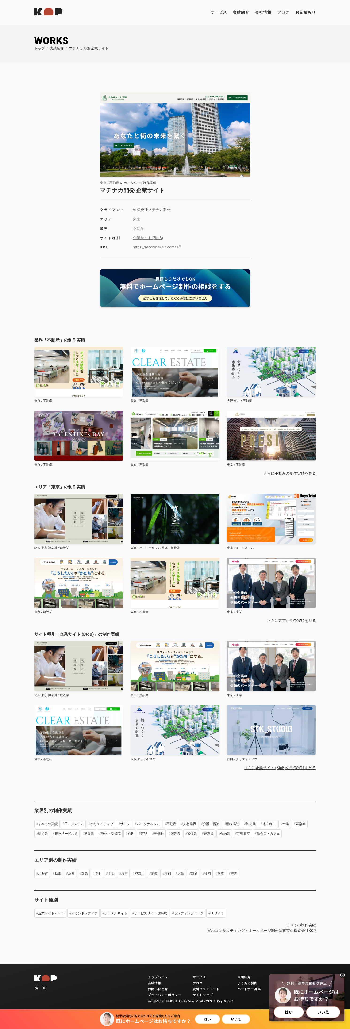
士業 (285, 824)
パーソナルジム (148, 824)
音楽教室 (243, 833)
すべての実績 (48, 824)
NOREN (171, 1001)
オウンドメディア (84, 913)
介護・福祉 (211, 824)
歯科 (130, 833)
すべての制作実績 (301, 925)
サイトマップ (203, 995)
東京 (103, 183)
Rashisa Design (188, 1001)
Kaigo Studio (225, 1001)
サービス (219, 12)
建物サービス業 (66, 833)
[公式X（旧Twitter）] (36, 988)
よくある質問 (248, 983)
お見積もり (305, 12)
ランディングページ (189, 913)
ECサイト (217, 913)
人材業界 (189, 824)
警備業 (192, 833)
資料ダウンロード (206, 989)
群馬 (84, 873)
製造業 (176, 833)
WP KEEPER (207, 1001)
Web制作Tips (156, 1001)
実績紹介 (241, 12)
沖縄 (234, 873)
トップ (39, 48)
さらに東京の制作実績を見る (291, 620)
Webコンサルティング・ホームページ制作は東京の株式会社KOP (261, 930)
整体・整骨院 (111, 833)
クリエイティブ (101, 824)
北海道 (43, 873)
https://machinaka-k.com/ (157, 247)
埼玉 (98, 873)
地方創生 (269, 824)
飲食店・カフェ (268, 833)
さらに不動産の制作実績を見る (289, 473)
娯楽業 (301, 824)
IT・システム (74, 824)
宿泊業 (43, 833)
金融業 (225, 833)
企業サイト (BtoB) (148, 238)
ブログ (283, 12)
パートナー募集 (249, 989)
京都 (167, 873)
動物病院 (232, 824)
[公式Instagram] (44, 988)
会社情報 (263, 12)
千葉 (111, 873)
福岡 (207, 873)
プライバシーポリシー (164, 995)
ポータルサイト (115, 913)
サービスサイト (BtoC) (150, 913)
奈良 (194, 873)
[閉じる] (342, 975)
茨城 (71, 873)
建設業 (89, 833)
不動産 (114, 183)
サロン (125, 824)
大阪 (180, 873)
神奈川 (139, 873)
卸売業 (251, 824)
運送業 (209, 833)
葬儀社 (159, 833)
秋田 (58, 873)
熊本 (220, 873)
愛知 (154, 873)
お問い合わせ (158, 989)
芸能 (144, 833)
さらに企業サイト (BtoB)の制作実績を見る (280, 768)
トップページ (158, 977)
